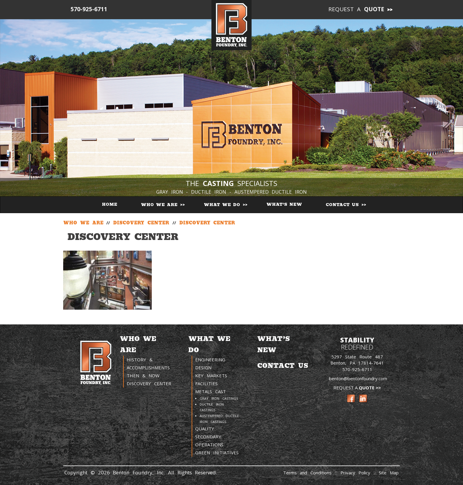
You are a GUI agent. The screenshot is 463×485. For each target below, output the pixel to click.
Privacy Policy (357, 473)
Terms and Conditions (307, 473)
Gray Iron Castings (219, 398)
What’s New (284, 204)
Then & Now (143, 375)
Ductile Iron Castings (212, 407)
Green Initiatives (217, 452)
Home (109, 204)
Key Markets (211, 375)
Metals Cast (210, 391)
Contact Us (343, 205)
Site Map (389, 473)
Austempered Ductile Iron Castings (219, 419)
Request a (356, 9)
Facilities (206, 383)
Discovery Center (149, 383)
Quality (204, 429)
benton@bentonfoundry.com (358, 378)
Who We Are (160, 205)
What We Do (223, 205)
